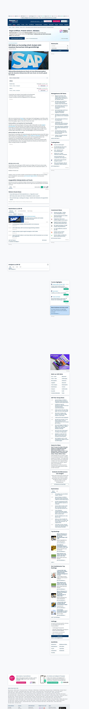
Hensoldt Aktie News (12, 695)
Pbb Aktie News (50, 701)
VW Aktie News (18, 702)
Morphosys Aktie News (37, 697)
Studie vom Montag (35, 135)
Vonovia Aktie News (58, 696)
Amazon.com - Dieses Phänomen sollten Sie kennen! (60, 154)
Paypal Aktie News (30, 695)
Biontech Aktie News (19, 696)
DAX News (30, 690)
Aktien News (16, 690)
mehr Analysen (12, 269)
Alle (15, 210)
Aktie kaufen (43, 85)
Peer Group (30, 210)
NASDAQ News (56, 690)
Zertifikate (31, 24)
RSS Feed (44, 240)
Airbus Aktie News (63, 695)
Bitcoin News (32, 691)
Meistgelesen (20, 214)
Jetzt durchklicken (61, 542)
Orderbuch (64, 380)
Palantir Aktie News (19, 699)
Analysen (18, 85)
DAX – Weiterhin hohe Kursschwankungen (58, 150)
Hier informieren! (55, 313)
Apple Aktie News (40, 693)
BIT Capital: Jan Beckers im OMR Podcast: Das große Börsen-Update (60, 226)
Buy (13, 266)
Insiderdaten (54, 650)
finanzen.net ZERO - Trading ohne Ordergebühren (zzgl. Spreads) (60, 213)
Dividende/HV (65, 384)
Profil (63, 391)
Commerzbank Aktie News (50, 693)
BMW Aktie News (18, 701)
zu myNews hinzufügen (14, 241)
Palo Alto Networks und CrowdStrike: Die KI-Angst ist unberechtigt (60, 157)
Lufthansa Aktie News (54, 695)
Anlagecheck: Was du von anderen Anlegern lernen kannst (60, 219)
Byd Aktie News (11, 696)
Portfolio (53, 652)
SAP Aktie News (21, 693)
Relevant (11, 210)
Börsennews (10, 690)
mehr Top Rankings (55, 617)
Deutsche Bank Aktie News (30, 693)
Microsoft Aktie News (12, 693)
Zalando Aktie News (27, 701)
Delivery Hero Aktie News (41, 700)
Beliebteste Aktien (63, 644)
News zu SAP (22, 27)
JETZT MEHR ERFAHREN (52, 682)
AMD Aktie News (11, 697)
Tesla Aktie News (58, 691)
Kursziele (53, 391)
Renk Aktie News (45, 695)
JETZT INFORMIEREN (21, 682)
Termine (63, 386)
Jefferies (25, 135)
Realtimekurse (54, 646)
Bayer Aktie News (19, 692)
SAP (23, 119)
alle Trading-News (55, 166)
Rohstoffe (51, 24)
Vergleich (53, 382)
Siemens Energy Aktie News (38, 692)
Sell (20, 266)
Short (14, 186)
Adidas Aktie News (63, 699)
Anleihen (46, 24)
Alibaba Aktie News (51, 700)
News (14, 24)
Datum (15, 214)
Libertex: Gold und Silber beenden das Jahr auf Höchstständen (59, 232)
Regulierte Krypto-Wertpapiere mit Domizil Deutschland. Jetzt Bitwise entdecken (60, 223)
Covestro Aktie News (28, 699)
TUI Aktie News (48, 692)
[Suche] (42, 21)
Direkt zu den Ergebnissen (57, 638)
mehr (52, 562)
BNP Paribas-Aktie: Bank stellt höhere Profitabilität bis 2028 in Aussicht (25, 196)
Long (10, 186)
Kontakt (9, 707)
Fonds (22, 24)
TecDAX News (42, 690)
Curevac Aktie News (47, 699)
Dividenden (61, 650)
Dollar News (10, 691)
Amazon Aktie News (28, 692)
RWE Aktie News (38, 695)
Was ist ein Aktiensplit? (59, 144)
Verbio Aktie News (57, 701)
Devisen (61, 24)
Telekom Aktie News (60, 700)
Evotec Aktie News (28, 697)
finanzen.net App (52, 707)
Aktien (10, 24)
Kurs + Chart (53, 376)
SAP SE (10, 88)
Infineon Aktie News (21, 695)
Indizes (18, 24)
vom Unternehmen (22, 210)
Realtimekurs (54, 386)
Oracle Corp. (12, 83)
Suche (60, 50)
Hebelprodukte (38, 24)
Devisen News (63, 690)
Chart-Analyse (54, 384)
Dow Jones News (49, 690)
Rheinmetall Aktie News (49, 691)
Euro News (16, 691)
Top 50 (52, 648)
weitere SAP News (55, 138)
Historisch (64, 382)
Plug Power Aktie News (60, 693)
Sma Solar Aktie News (31, 700)
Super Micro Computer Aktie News (39, 701)
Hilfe (19, 707)
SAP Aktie (17, 27)
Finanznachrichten (24, 690)
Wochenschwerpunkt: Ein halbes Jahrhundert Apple (60, 216)
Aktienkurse (53, 644)
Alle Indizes (61, 646)
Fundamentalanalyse (55, 393)
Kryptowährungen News (24, 691)
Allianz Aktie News (55, 692)
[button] (48, 21)
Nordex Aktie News (49, 696)
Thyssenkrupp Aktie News (30, 696)
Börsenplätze (54, 380)
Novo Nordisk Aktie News (48, 697)
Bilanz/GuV (64, 376)
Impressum (30, 707)
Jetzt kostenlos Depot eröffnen (30, 176)
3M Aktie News (11, 702)
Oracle (21, 118)
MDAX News (36, 690)
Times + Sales (54, 378)
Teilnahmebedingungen (33, 38)
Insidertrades (64, 388)
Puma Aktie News (55, 699)
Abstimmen (59, 636)
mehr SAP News (12, 240)
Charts (10, 85)
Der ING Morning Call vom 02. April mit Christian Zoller (60, 147)
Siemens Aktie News (38, 699)
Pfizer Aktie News (57, 697)
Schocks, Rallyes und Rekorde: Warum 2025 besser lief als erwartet (60, 235)
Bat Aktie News (11, 701)
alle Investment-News (56, 238)
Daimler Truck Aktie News (20, 700)
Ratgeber (66, 24)
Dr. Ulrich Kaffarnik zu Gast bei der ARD (60, 229)
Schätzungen (64, 378)
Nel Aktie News (11, 700)
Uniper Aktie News (19, 697)
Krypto (56, 24)
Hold (17, 266)
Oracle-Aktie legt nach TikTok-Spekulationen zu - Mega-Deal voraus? (24, 194)
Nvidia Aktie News (40, 691)
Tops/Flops (61, 648)
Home (10, 27)
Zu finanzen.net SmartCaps (60, 484)
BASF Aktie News (11, 692)
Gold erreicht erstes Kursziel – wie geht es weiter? (60, 160)
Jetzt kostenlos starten (17, 38)
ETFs (27, 24)
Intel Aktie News (11, 699)
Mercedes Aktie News (40, 696)
